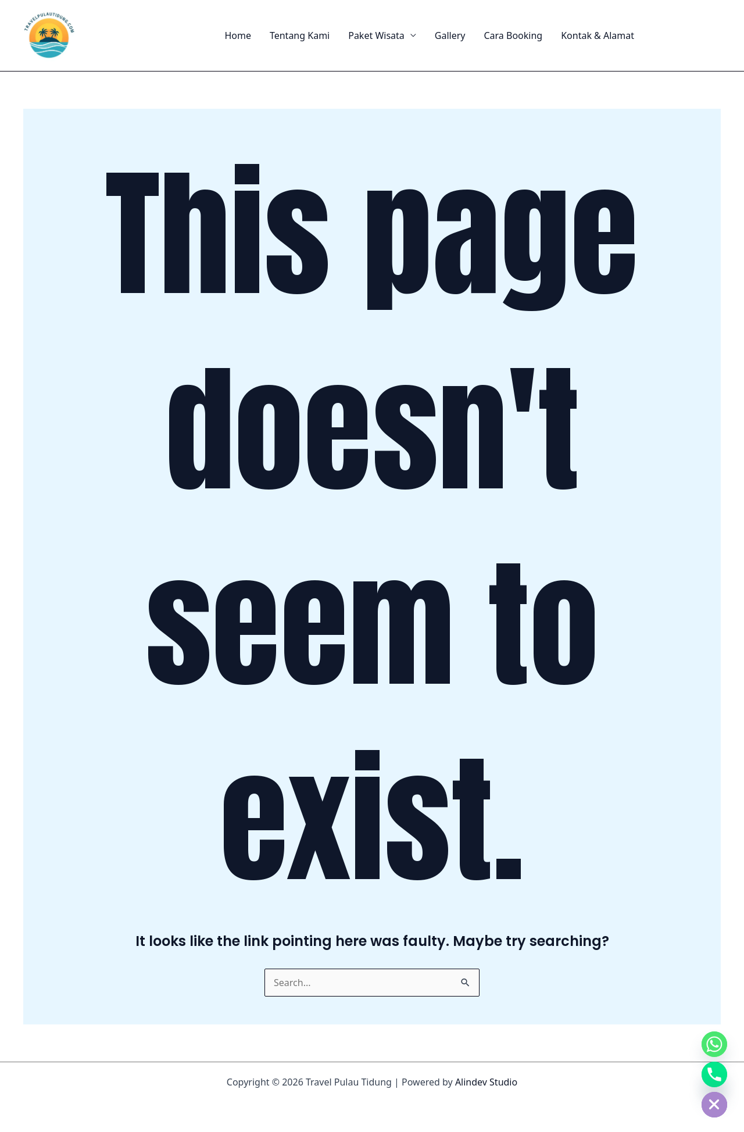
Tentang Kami (300, 35)
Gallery (450, 35)
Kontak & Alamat (597, 35)
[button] (688, 35)
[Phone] (714, 1074)
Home (237, 35)
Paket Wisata (376, 35)
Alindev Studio (486, 1082)
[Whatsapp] (714, 1044)
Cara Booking (513, 35)
